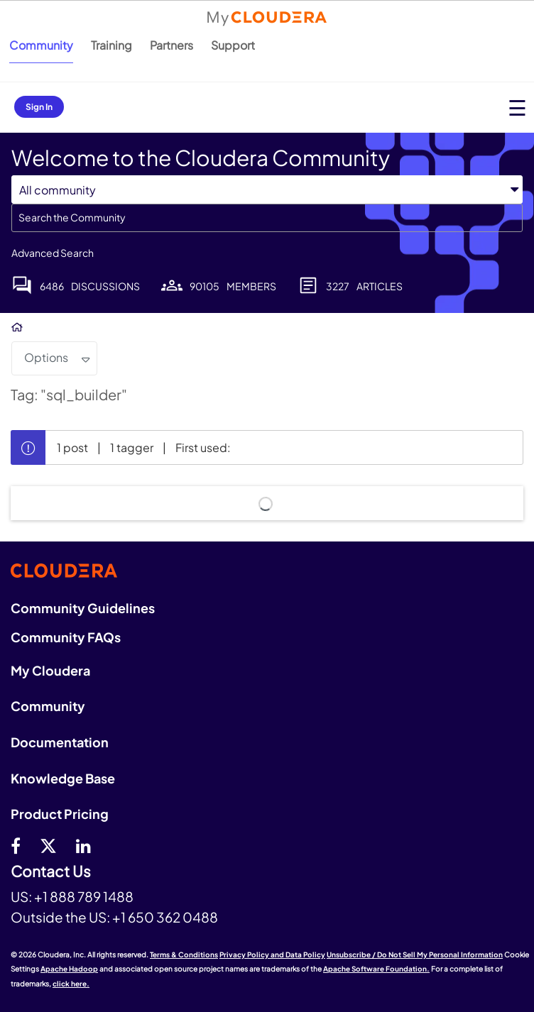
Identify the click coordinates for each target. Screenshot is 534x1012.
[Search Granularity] (267, 190)
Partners (171, 45)
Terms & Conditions (184, 954)
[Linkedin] (83, 845)
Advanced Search (52, 252)
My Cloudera (50, 670)
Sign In (39, 106)
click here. (71, 983)
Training (111, 45)
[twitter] (48, 845)
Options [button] (46, 357)
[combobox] (267, 218)
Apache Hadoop (69, 968)
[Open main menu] (517, 107)
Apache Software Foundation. (376, 968)
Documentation (60, 742)
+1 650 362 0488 (165, 916)
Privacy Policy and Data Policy (272, 954)
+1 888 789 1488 (84, 896)
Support (233, 45)
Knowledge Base (63, 778)
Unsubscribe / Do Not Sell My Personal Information (415, 954)
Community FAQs (66, 637)
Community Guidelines (83, 608)
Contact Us (51, 872)
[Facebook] (16, 845)
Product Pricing (60, 813)
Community (41, 45)
